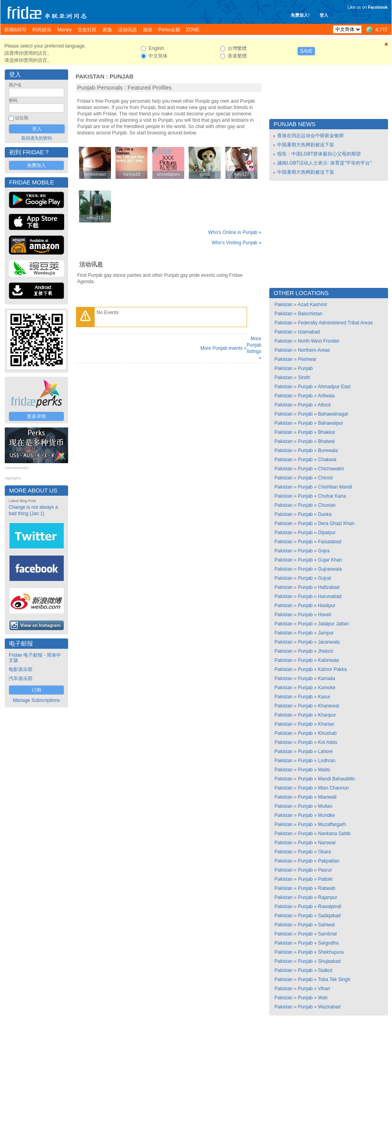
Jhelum (325, 651)
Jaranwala (329, 642)
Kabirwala (328, 660)
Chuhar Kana (332, 496)
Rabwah (326, 888)
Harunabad (329, 596)
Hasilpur (326, 605)
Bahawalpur (330, 423)
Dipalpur (327, 532)
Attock (324, 405)
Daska (324, 514)
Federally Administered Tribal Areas (335, 323)
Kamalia (326, 678)
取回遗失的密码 (36, 138)
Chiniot (325, 478)
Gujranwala (330, 569)
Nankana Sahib (334, 833)
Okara (324, 852)
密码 (13, 100)
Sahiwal (326, 925)
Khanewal (328, 706)
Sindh (304, 377)
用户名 (15, 84)
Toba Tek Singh (334, 979)
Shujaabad (329, 961)
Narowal (326, 842)
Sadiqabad (329, 915)
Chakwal (327, 459)
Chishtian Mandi (335, 487)
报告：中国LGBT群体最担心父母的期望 (319, 154)
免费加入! (300, 15)
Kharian (326, 724)
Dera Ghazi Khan (336, 523)
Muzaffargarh (332, 824)
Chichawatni (331, 469)
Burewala (328, 450)
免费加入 (36, 165)
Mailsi (324, 769)
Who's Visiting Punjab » (236, 242)
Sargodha (328, 943)
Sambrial (327, 934)
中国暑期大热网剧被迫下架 (305, 145)
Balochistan (310, 313)
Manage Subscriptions (36, 700)
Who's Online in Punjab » (234, 232)
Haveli (324, 614)
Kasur (324, 697)
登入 (324, 15)
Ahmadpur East (334, 386)
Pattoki (325, 879)
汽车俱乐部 (20, 678)
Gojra (323, 551)
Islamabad (309, 332)
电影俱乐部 (20, 669)
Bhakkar (326, 432)
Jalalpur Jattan (333, 624)
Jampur (326, 633)
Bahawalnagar (333, 414)
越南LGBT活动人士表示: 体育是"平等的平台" (324, 163)
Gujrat (324, 578)
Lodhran (326, 760)
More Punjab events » (223, 348)
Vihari (324, 988)
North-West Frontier (318, 341)
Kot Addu (327, 742)
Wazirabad (329, 1007)
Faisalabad (329, 541)
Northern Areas (314, 350)
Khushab (327, 733)
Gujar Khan (330, 560)
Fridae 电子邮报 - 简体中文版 (35, 657)
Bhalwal (326, 441)
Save (306, 51)
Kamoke (326, 687)
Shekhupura (331, 952)
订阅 (36, 690)
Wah (322, 997)
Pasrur (325, 870)
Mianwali (327, 797)
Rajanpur (327, 897)
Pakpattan (328, 861)
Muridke (326, 815)
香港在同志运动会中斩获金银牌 (310, 135)
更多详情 (36, 416)
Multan (325, 806)
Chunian (327, 505)
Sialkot (325, 970)
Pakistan (90, 76)
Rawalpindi (329, 906)
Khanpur (327, 715)
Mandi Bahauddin (336, 779)
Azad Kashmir (312, 304)
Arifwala (326, 396)
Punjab (121, 76)
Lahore (325, 751)
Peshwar (307, 359)
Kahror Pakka (332, 669)
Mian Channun (333, 788)
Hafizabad (328, 587)
